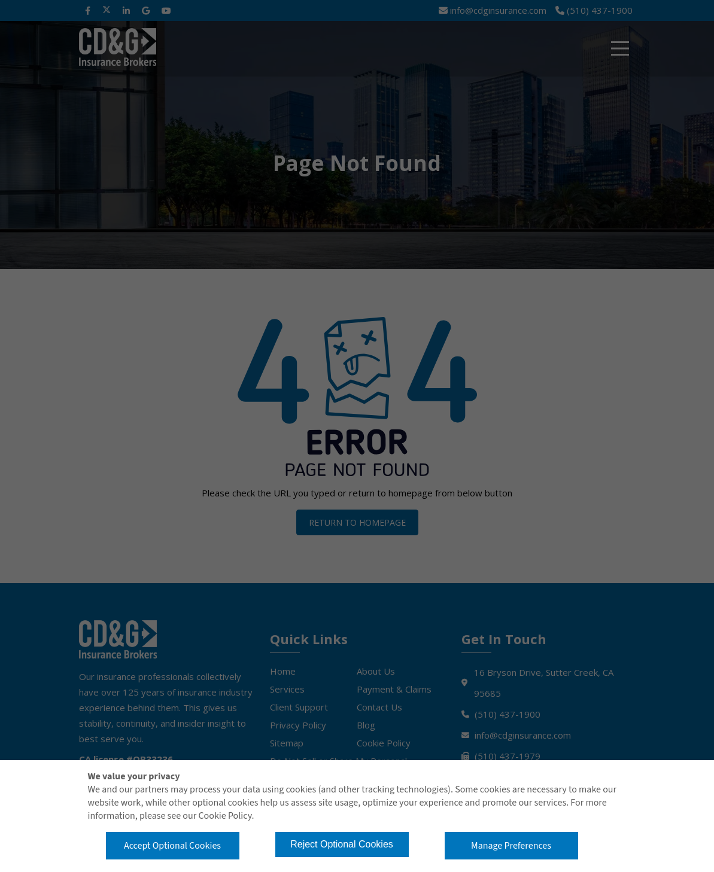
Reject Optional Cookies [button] (341, 844)
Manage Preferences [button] (511, 845)
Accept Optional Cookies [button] (172, 845)
